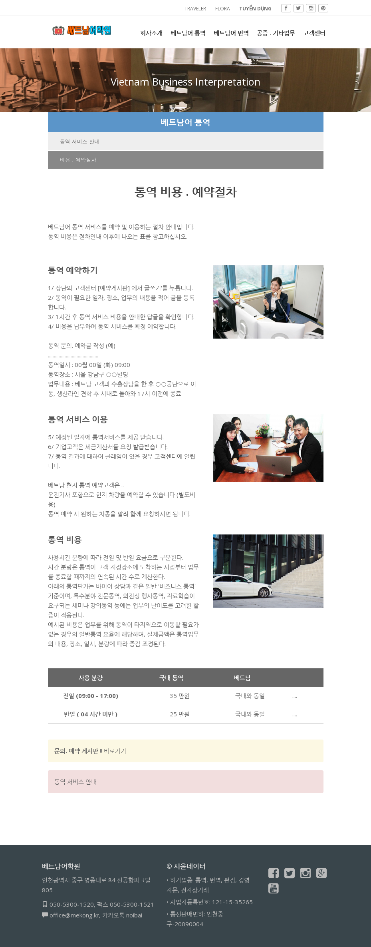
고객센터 (314, 33)
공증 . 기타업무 (276, 33)
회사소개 (151, 33)
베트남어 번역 (231, 33)
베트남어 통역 (188, 33)
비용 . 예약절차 (78, 159)
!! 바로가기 (90, 751)
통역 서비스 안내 (80, 141)
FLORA (222, 8)
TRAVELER (195, 8)
